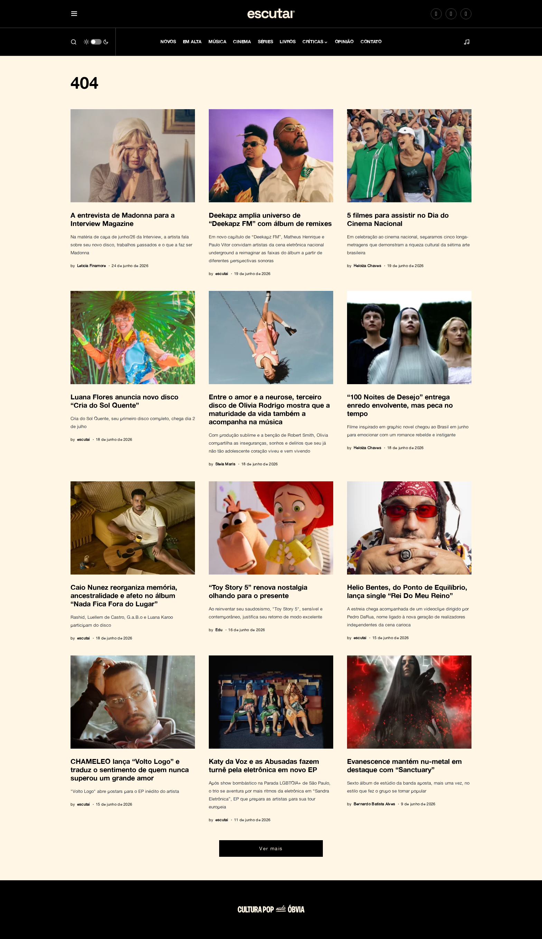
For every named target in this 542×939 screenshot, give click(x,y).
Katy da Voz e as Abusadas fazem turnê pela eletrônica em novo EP (264, 765)
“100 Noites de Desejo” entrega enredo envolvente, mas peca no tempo (400, 404)
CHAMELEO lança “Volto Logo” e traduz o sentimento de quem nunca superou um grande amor (130, 769)
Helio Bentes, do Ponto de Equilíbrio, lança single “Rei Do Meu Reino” (407, 591)
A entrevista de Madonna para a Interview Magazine (123, 219)
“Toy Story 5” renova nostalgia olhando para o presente (258, 591)
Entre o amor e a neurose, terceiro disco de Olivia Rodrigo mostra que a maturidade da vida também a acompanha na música (269, 409)
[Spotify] (451, 14)
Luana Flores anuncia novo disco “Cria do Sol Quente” (124, 400)
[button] (74, 14)
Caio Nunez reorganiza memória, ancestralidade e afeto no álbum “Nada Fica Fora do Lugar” (124, 595)
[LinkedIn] (465, 14)
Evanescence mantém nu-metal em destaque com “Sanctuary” (404, 765)
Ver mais (271, 848)
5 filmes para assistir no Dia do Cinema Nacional (398, 219)
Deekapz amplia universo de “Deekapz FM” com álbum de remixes (270, 219)
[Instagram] (436, 14)
